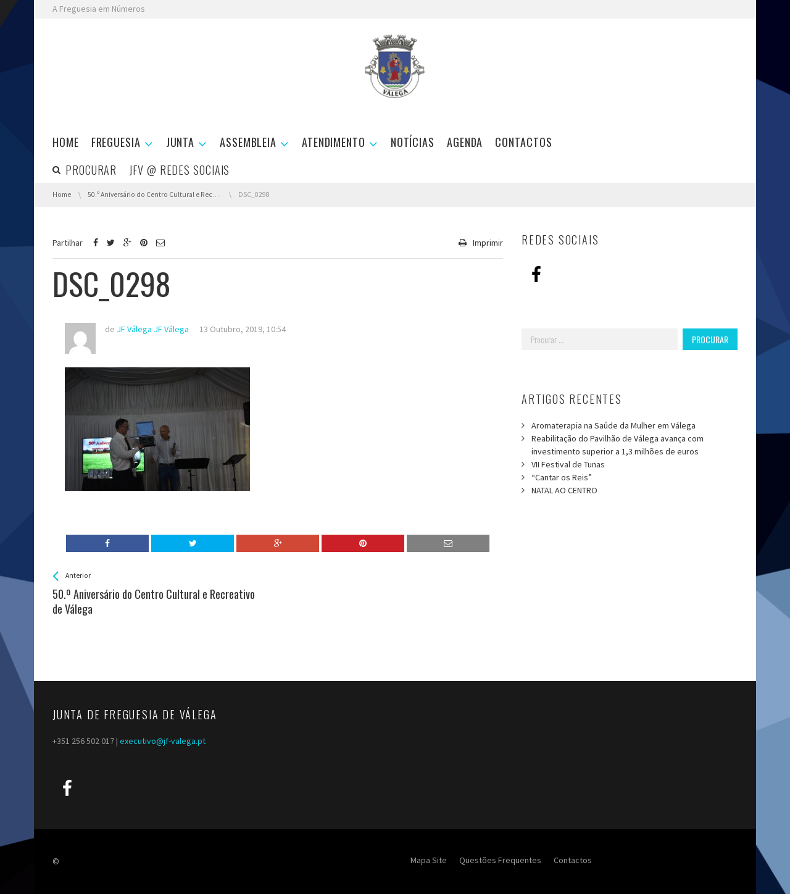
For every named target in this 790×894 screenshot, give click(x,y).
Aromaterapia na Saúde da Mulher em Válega (613, 425)
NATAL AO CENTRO (564, 490)
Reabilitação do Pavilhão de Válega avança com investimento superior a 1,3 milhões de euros (617, 445)
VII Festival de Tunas (568, 464)
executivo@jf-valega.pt (163, 740)
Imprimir (488, 242)
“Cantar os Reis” (561, 477)
